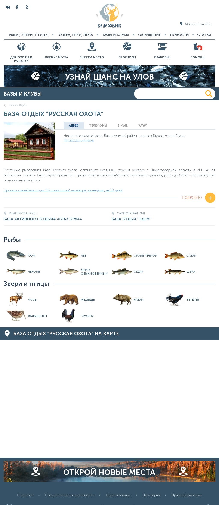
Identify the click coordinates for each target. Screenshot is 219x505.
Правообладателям (187, 495)
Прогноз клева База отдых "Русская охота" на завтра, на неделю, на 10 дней (63, 190)
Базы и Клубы (116, 35)
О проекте (25, 495)
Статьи (204, 35)
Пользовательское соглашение (70, 495)
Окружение (149, 35)
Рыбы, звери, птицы (29, 35)
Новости (179, 35)
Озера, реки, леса (76, 35)
